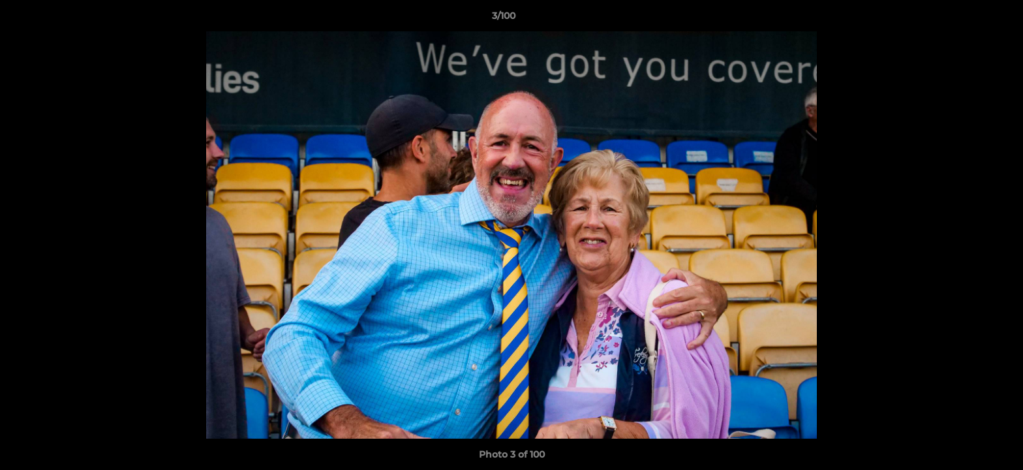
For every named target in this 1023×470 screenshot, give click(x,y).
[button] (968, 19)
